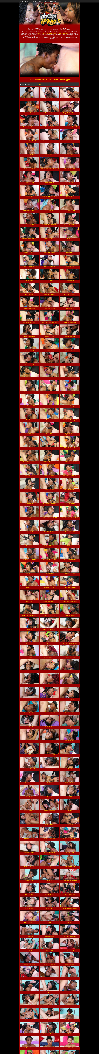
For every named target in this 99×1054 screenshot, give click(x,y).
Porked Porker (49, 699)
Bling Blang (49, 796)
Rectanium (70, 796)
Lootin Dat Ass (70, 99)
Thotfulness (49, 420)
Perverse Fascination (29, 224)
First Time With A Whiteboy (70, 1048)
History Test (49, 950)
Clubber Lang (29, 587)
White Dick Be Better (70, 741)
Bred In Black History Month (70, 378)
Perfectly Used (70, 182)
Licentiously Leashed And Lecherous (29, 643)
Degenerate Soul (70, 252)
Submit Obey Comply (29, 741)
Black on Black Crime (50, 1)
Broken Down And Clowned (49, 741)
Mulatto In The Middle (29, 908)
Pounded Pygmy (70, 699)
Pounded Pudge (29, 950)
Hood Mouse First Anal (29, 699)
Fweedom (49, 978)
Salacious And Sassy (29, 685)
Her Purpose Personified (49, 1034)
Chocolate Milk (70, 685)
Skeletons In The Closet (70, 573)
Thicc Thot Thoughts (29, 824)
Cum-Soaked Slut (49, 127)
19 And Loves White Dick (49, 713)
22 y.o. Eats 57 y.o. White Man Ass (49, 838)
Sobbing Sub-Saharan (29, 754)
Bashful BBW (49, 434)
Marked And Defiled (49, 210)
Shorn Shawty (69, 727)
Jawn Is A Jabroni (70, 768)
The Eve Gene (29, 978)
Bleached (70, 810)
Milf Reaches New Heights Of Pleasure (29, 336)
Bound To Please (70, 266)
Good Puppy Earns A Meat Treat (49, 643)
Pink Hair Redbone (70, 503)
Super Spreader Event (69, 866)
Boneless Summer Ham (49, 671)
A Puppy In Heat (49, 336)
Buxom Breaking (29, 894)
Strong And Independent (29, 378)
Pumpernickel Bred (29, 392)
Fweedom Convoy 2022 (49, 754)
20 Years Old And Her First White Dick (70, 601)
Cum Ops (29, 99)
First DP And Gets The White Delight (29, 434)
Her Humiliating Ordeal (49, 182)
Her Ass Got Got (29, 936)
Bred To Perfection (70, 531)
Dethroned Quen (70, 196)
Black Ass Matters (49, 936)
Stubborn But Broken (29, 964)
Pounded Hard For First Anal (29, 559)
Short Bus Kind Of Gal (49, 852)
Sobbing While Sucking (49, 810)
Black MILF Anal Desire (49, 350)
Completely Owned (70, 210)
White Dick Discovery (29, 866)
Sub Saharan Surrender (49, 657)
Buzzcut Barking (70, 406)
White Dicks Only (29, 671)
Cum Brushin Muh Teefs (29, 768)
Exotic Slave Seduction (69, 294)
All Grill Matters (29, 782)
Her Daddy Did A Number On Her (49, 601)
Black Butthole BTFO (29, 517)
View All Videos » (38, 84)
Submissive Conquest (49, 294)
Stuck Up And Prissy (49, 992)
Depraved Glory (70, 238)
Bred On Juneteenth (49, 475)
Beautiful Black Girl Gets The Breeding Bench (70, 420)
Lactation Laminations (29, 810)
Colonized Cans (29, 796)
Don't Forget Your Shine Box (29, 615)
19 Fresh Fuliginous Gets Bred (49, 517)
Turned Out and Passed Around (49, 196)
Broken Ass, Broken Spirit (69, 838)
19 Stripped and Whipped (49, 503)
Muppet (29, 489)
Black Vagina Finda (70, 336)
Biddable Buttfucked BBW (49, 629)
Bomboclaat (29, 1006)
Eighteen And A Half (49, 894)
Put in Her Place (70, 140)
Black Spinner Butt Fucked (49, 559)
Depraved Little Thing (69, 168)
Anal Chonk (70, 671)
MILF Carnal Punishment (29, 322)
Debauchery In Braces (29, 308)
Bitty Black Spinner (29, 838)
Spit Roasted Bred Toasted (49, 461)
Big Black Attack (70, 852)
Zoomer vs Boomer (70, 615)
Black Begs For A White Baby (70, 475)
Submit (49, 447)
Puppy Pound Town (70, 308)
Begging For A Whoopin (70, 559)
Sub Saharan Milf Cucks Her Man (49, 587)
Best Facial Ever (29, 447)
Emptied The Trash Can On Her (70, 992)
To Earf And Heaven (70, 1020)
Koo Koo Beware (70, 1034)
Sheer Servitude (49, 378)
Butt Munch (29, 420)
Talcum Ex (49, 922)
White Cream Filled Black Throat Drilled (70, 447)
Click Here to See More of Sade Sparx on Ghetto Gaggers (50, 80)
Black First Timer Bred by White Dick (69, 489)
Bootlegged (49, 768)
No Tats (29, 992)
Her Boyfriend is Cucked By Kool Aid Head (70, 587)
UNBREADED (29, 657)
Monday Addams (49, 113)
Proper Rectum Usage (29, 364)
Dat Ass (49, 866)
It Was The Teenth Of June (70, 880)
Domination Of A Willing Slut (29, 252)
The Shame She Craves (29, 168)
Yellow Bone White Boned (29, 140)
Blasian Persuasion (29, 852)
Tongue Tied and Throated (70, 113)
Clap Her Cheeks (29, 531)
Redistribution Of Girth (49, 727)
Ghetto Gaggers (24, 1)
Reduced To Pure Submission (70, 224)
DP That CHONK (29, 1020)
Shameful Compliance (49, 266)
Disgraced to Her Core (69, 154)
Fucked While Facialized (29, 461)
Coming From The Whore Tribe (49, 322)
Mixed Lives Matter (29, 922)
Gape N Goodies (29, 880)
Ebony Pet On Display (49, 615)
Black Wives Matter (29, 1048)
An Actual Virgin (49, 880)
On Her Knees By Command (29, 210)
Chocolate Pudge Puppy (70, 350)
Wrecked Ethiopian (29, 713)
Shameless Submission (70, 322)
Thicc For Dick (29, 545)
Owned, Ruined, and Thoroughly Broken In (49, 224)
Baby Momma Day (29, 503)
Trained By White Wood (49, 1006)
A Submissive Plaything (49, 308)
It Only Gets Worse (49, 573)
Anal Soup (69, 629)
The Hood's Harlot (49, 99)
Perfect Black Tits (29, 727)
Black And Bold (70, 280)
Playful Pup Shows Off (29, 406)
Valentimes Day (70, 950)
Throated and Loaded (29, 113)
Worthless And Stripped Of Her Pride (49, 168)
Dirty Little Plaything (49, 252)
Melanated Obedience (49, 685)
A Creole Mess (29, 196)
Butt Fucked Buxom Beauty (70, 643)
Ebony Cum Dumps (36, 1)
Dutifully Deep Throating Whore (29, 350)
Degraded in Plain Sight (29, 154)
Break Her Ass (69, 1006)
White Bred (29, 601)
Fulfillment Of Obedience (29, 294)
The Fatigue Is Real (49, 154)
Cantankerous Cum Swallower (70, 936)
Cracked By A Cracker (70, 657)
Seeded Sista (70, 545)
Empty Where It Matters (49, 140)
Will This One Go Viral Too (49, 364)
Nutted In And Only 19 (49, 545)
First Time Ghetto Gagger (49, 964)
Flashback (29, 629)
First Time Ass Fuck (70, 713)
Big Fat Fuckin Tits (69, 434)
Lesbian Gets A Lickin (70, 964)
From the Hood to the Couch (70, 127)
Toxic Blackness (49, 1048)
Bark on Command (29, 1034)
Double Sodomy (49, 1020)
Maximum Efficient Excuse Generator (70, 908)
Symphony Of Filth (29, 182)
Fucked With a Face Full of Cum (70, 461)
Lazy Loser (70, 922)
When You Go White (70, 894)
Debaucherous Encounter (49, 238)
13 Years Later (49, 782)
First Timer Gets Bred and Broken (69, 517)
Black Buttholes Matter (49, 531)
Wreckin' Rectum (29, 280)
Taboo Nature (49, 280)
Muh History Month (70, 754)
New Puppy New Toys (49, 406)
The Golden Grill (70, 978)
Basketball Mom (29, 475)
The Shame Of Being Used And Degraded (29, 266)
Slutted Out (70, 364)
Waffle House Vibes (49, 489)
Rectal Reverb (69, 392)
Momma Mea (70, 824)
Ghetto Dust (49, 908)
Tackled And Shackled (69, 782)
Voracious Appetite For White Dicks (29, 238)
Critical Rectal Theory (49, 824)
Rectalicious (49, 392)
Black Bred (29, 573)
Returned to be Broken (29, 127)
